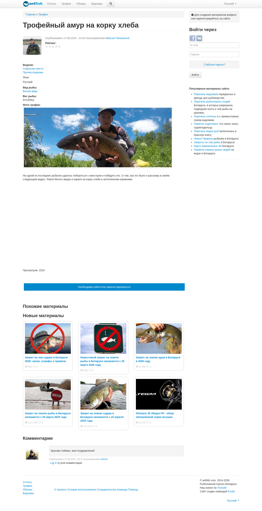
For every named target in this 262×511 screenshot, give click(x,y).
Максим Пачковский (117, 38)
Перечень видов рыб (206, 131)
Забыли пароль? (215, 64)
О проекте (60, 489)
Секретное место (33, 68)
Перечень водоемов (206, 94)
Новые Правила (203, 138)
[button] (110, 3)
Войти (195, 74)
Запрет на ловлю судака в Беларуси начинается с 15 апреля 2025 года (102, 417)
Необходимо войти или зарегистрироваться (104, 286)
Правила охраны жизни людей (212, 149)
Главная (31, 14)
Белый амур (30, 91)
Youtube (222, 487)
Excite (231, 491)
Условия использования (81, 489)
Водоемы (96, 3)
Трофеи (66, 3)
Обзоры (81, 3)
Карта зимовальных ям (208, 145)
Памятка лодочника (206, 123)
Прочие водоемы (33, 72)
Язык (26, 77)
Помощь (133, 489)
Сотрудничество (106, 489)
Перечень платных (205, 116)
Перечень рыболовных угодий (212, 101)
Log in (53, 462)
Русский (230, 3)
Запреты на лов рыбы (207, 142)
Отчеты (51, 3)
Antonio (104, 459)
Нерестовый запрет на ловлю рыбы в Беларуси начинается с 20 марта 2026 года (102, 361)
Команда (122, 489)
